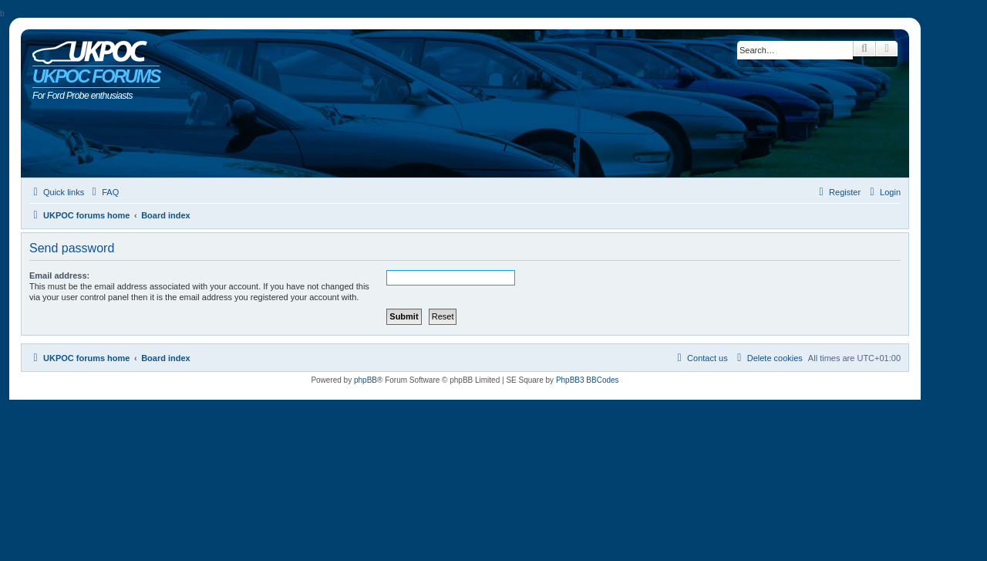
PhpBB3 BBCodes (587, 380)
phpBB (365, 380)
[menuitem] (103, 192)
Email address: (59, 275)
